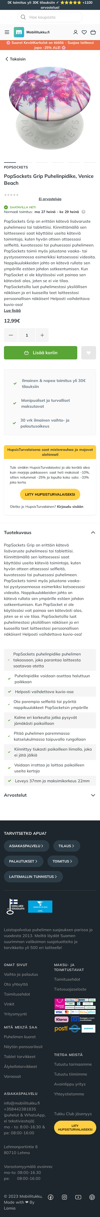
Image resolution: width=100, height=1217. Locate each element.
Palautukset (23, 861)
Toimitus (63, 861)
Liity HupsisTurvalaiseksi (50, 494)
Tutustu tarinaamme (73, 1064)
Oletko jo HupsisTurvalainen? (46, 506)
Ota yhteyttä (16, 984)
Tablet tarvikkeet (20, 1056)
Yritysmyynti (15, 1013)
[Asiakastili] (75, 32)
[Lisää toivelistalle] (88, 352)
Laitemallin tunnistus (33, 876)
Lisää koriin (41, 352)
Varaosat (12, 1076)
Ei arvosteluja (50, 199)
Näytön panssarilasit (23, 1046)
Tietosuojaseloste (70, 989)
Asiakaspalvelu (26, 846)
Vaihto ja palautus (21, 974)
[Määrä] (26, 335)
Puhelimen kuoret (20, 1036)
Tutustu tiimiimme (70, 1074)
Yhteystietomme (69, 1093)
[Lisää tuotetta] (42, 335)
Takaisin (15, 59)
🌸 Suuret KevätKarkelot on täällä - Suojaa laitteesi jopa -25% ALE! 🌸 (50, 45)
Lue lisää (12, 310)
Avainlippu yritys (70, 1084)
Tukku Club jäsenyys (73, 1113)
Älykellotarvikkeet (20, 1066)
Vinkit (9, 1003)
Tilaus (67, 846)
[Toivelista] (84, 32)
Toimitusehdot (17, 994)
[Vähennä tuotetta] (11, 335)
